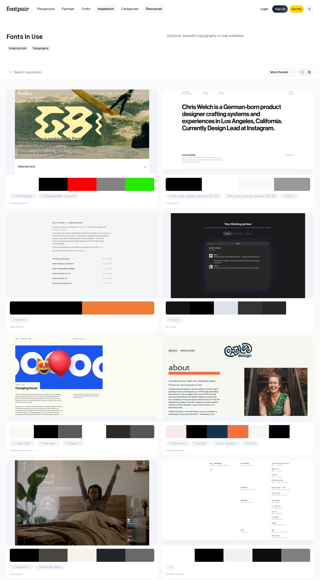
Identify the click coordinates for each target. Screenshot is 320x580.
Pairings (68, 9)
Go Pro (296, 9)
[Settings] (309, 9)
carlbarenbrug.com (175, 574)
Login (264, 9)
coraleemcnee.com (175, 450)
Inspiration (106, 9)
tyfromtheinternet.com (21, 450)
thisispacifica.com (19, 203)
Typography (40, 48)
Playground (45, 9)
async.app (171, 326)
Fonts (86, 9)
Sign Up (280, 9)
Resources (154, 9)
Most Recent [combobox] (282, 72)
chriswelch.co (173, 203)
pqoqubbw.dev (17, 326)
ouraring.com (16, 574)
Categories (130, 9)
